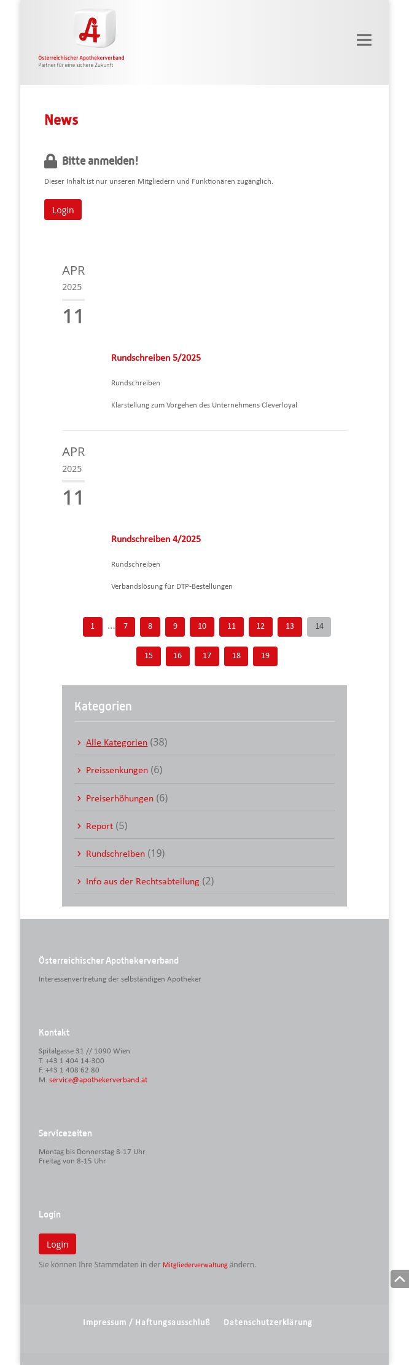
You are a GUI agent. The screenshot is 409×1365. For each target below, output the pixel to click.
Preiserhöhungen (120, 799)
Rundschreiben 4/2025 (156, 540)
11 (231, 626)
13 (290, 626)
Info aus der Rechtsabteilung (143, 882)
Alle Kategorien (116, 743)
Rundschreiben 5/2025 (156, 358)
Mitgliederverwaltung (195, 1265)
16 (177, 656)
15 (148, 656)
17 (207, 656)
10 (202, 626)
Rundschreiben (115, 854)
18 (236, 656)
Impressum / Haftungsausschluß (146, 1323)
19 (265, 656)
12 (260, 626)
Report (99, 827)
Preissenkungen (117, 771)
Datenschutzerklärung (268, 1323)
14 (319, 626)
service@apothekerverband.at (98, 1080)
